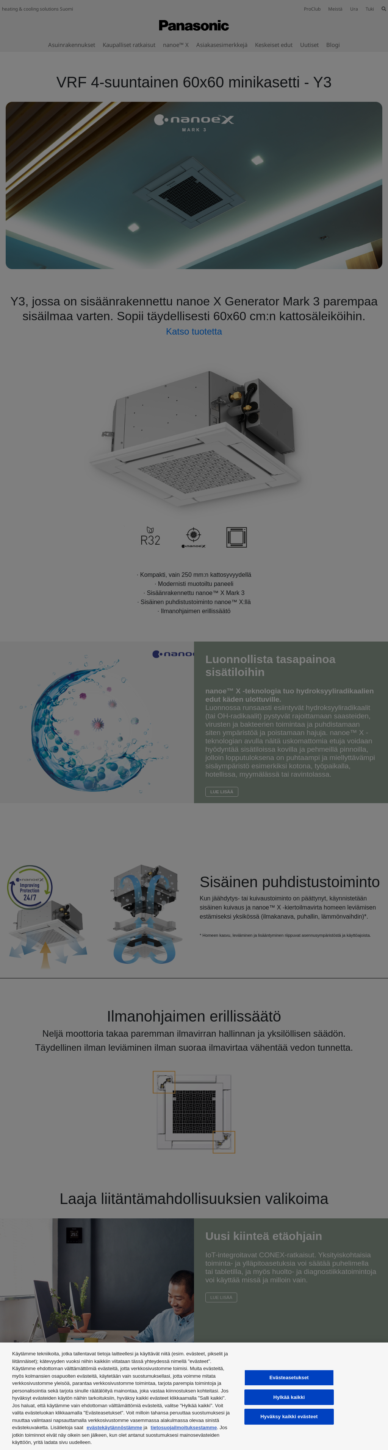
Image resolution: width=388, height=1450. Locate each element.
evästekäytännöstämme (114, 1427)
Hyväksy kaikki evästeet (289, 1416)
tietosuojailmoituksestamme (184, 1427)
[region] (194, 1396)
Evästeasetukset (289, 1377)
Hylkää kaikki (289, 1397)
